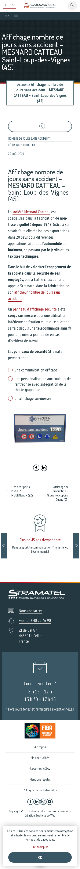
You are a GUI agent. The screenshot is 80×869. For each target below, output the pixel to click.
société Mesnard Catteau (31, 211)
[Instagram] (43, 802)
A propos (40, 747)
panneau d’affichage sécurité (35, 309)
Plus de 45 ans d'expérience (40, 540)
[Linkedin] (37, 802)
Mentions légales (40, 779)
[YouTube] (49, 802)
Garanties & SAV (40, 768)
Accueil (22, 84)
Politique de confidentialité (40, 790)
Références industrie (22, 145)
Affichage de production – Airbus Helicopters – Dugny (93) (58, 493)
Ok (40, 857)
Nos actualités (40, 758)
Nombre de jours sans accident (29, 138)
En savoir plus (40, 847)
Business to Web (45, 815)
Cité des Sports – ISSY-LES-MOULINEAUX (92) (22, 491)
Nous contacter (30, 610)
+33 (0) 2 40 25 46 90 (35, 620)
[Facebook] (30, 802)
